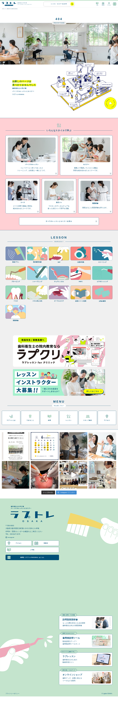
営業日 (103, 4)
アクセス (109, 4)
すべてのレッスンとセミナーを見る (70, 223)
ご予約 (21, 552)
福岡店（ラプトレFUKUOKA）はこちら (26, 559)
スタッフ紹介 (88, 420)
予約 (97, 4)
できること (30, 420)
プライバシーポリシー (12, 704)
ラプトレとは (11, 420)
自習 (49, 420)
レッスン (68, 420)
